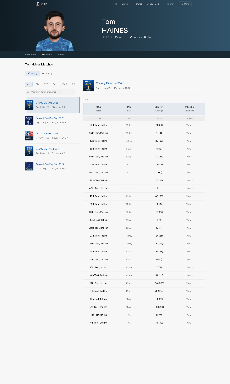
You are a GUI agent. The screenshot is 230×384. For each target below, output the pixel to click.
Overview (30, 54)
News (61, 54)
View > (189, 125)
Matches (47, 54)
